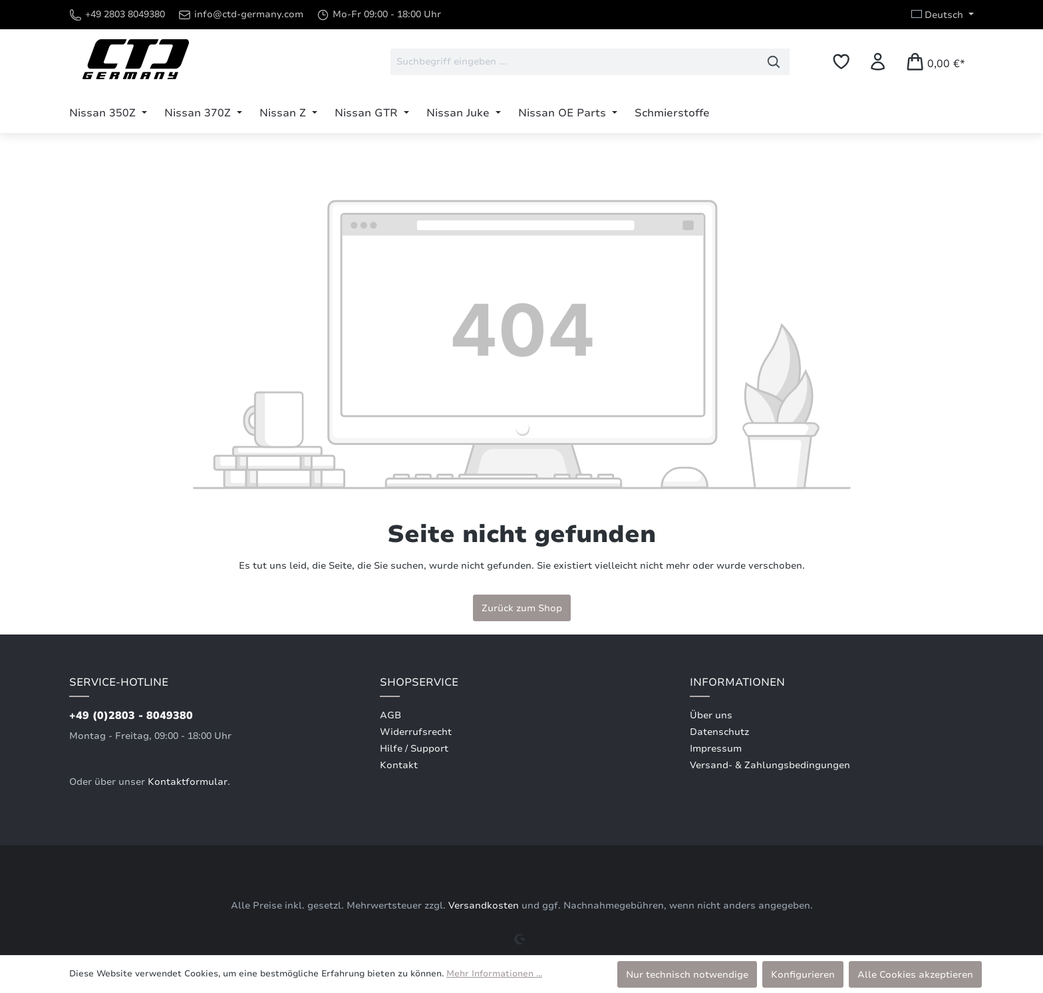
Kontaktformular (187, 782)
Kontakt (399, 765)
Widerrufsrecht (416, 732)
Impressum (716, 748)
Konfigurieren (803, 974)
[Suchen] (774, 62)
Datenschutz (719, 732)
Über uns (711, 715)
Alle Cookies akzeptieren (915, 974)
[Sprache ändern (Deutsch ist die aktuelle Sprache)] (942, 14)
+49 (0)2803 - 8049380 (131, 715)
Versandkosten (483, 905)
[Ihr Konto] (877, 61)
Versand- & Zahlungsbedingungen (770, 765)
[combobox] (574, 62)
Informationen (737, 682)
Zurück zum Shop (522, 608)
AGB (390, 715)
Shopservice (419, 682)
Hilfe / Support (414, 748)
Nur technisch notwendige (687, 974)
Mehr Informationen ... (494, 974)
